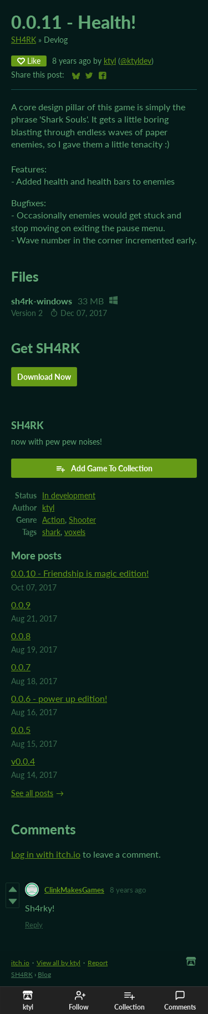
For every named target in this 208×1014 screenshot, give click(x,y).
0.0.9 (21, 604)
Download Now (44, 376)
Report (98, 963)
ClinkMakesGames (74, 889)
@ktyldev (135, 61)
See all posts (32, 793)
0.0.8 (21, 635)
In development (68, 495)
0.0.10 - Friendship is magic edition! (80, 573)
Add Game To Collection (104, 468)
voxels (74, 532)
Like (28, 60)
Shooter (82, 520)
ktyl (110, 61)
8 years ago (128, 889)
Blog (44, 974)
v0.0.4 (23, 761)
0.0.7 (21, 666)
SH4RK (23, 39)
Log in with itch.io (45, 854)
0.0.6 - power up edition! (59, 698)
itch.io (20, 963)
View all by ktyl (58, 963)
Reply (34, 924)
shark (51, 532)
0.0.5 (21, 729)
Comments (180, 1000)
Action (53, 520)
